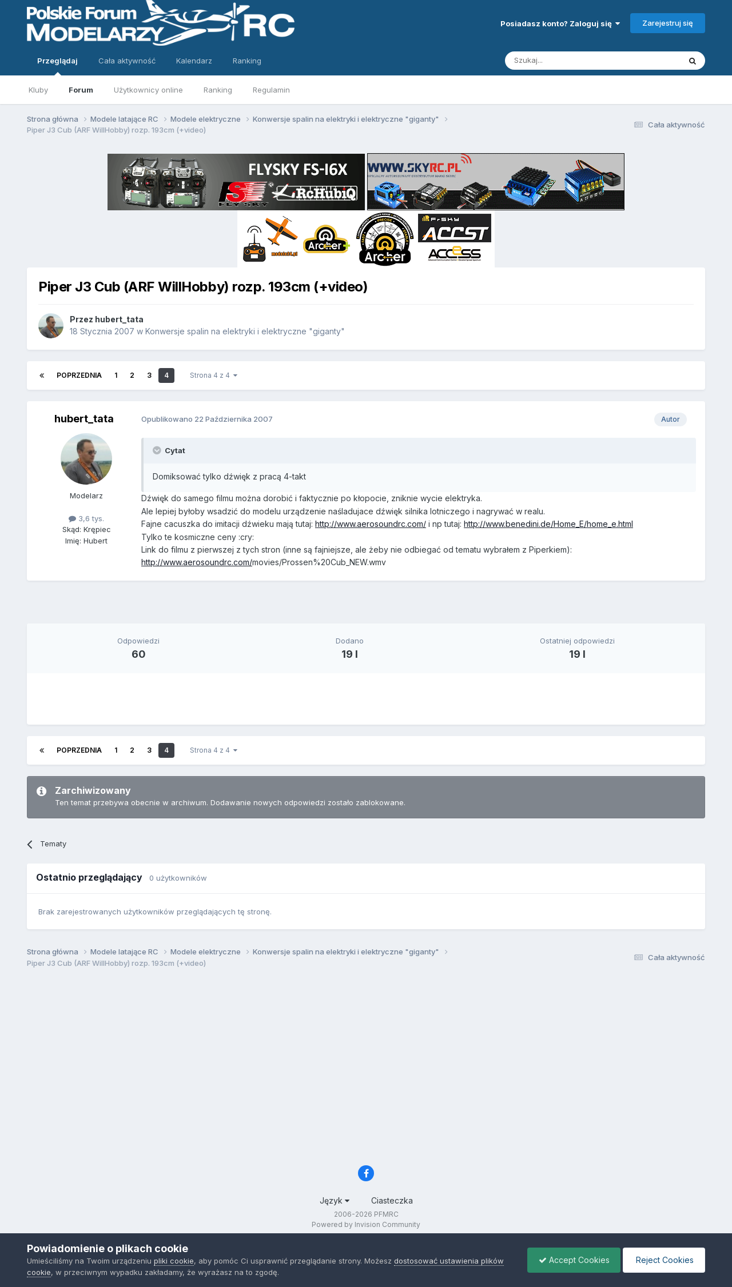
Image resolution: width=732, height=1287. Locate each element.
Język (334, 1200)
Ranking (218, 89)
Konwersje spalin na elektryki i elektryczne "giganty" (245, 331)
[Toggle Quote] (158, 450)
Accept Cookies (571, 1260)
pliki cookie (174, 1260)
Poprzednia (79, 375)
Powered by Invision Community (366, 1224)
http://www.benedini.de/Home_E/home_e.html (548, 524)
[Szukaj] (564, 60)
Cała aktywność (127, 60)
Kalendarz (194, 60)
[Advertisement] (366, 606)
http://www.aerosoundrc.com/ (370, 524)
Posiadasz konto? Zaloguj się (560, 23)
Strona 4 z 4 (213, 375)
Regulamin (271, 89)
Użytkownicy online (148, 89)
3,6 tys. (86, 518)
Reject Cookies (663, 1260)
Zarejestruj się (667, 22)
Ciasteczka (392, 1200)
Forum (81, 89)
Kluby (38, 89)
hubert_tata (119, 319)
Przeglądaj (57, 65)
